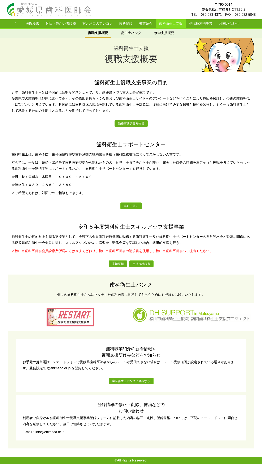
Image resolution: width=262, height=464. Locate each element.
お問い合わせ (229, 23)
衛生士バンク (131, 33)
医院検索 (32, 23)
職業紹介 (146, 23)
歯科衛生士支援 (170, 23)
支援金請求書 (141, 264)
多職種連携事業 (200, 23)
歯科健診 (126, 23)
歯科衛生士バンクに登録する (131, 381)
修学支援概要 (164, 33)
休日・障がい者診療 (61, 23)
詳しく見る (131, 206)
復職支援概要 (98, 33)
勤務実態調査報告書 (131, 123)
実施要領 (118, 264)
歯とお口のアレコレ (97, 23)
